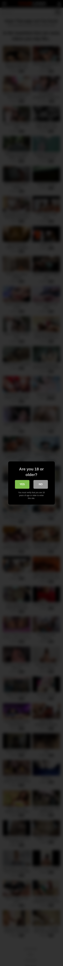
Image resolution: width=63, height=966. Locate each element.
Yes (22, 484)
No (41, 484)
